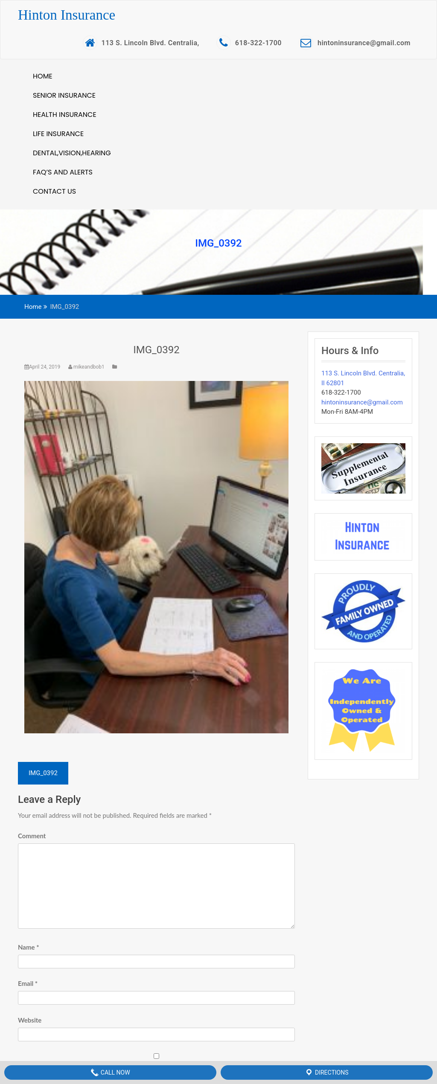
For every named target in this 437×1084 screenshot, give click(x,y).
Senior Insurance (64, 95)
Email (28, 983)
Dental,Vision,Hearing (72, 153)
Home (42, 76)
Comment (32, 836)
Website (29, 1020)
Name (28, 947)
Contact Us (54, 191)
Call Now (110, 1072)
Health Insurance (64, 114)
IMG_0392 (156, 350)
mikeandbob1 (87, 367)
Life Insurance (58, 134)
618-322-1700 (249, 42)
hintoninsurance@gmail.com (355, 42)
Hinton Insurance (66, 15)
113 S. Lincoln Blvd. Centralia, (141, 42)
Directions (326, 1072)
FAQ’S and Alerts (63, 172)
